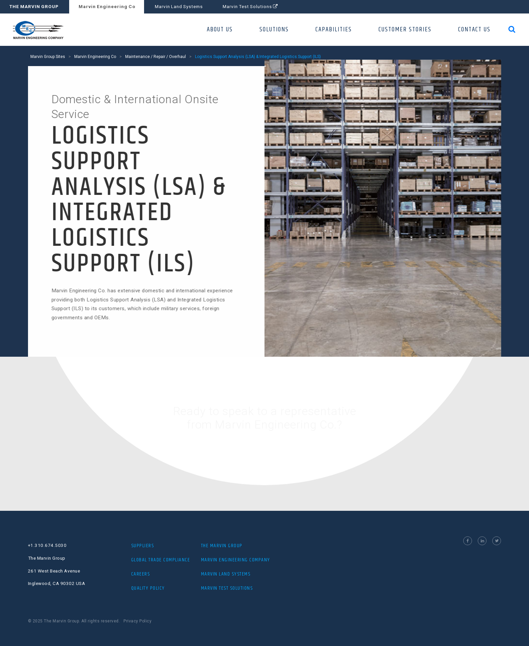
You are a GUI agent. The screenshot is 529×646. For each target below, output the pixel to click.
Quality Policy (148, 588)
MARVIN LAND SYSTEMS (226, 574)
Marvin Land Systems (179, 6)
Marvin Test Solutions (250, 6)
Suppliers (142, 546)
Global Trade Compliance (160, 560)
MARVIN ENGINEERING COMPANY (235, 560)
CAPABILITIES (333, 29)
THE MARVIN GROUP (34, 6)
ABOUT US (220, 29)
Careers (140, 574)
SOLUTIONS (274, 29)
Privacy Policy (137, 621)
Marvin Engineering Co (107, 6)
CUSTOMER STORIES (405, 29)
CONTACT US (474, 29)
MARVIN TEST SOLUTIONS (227, 588)
